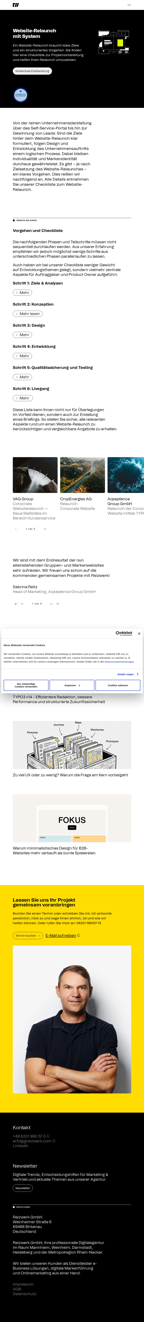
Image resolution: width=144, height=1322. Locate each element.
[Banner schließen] (139, 633)
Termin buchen (28, 935)
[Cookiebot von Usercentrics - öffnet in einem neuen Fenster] (118, 633)
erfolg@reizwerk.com (32, 1141)
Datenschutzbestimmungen (119, 662)
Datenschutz (24, 1294)
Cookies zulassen (118, 685)
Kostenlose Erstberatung (32, 71)
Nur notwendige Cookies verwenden (26, 685)
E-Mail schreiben (61, 936)
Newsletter (23, 1188)
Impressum (23, 1284)
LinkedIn (20, 1146)
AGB (17, 1289)
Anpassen (72, 685)
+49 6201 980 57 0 (29, 1136)
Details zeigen (126, 674)
